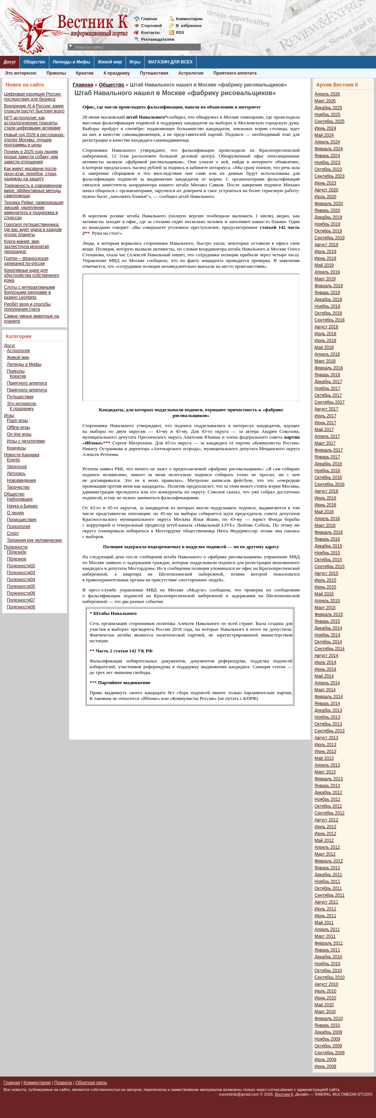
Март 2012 (325, 854)
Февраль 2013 (328, 778)
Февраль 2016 (328, 532)
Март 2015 (325, 607)
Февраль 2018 (328, 368)
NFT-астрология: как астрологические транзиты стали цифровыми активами (32, 122)
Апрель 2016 (327, 518)
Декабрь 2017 (328, 381)
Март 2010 (325, 1011)
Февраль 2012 (328, 861)
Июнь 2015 (325, 587)
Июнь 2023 (325, 183)
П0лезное (16, 559)
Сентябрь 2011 (329, 895)
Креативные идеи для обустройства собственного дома (31, 275)
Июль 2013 (325, 744)
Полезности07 (21, 600)
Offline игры (18, 427)
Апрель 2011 (327, 929)
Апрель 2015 (327, 600)
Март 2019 (325, 278)
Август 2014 (326, 655)
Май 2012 (324, 840)
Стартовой (151, 25)
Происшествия (21, 519)
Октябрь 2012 (328, 806)
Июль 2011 (325, 908)
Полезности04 (21, 579)
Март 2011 (325, 936)
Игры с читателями (26, 441)
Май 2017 (324, 429)
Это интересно (20, 73)
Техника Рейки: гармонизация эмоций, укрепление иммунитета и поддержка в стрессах (33, 210)
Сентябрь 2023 (329, 176)
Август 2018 (326, 326)
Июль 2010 (325, 991)
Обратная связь (91, 1082)
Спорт (13, 533)
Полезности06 (21, 593)
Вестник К (284, 1094)
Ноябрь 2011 (327, 881)
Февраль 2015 (328, 614)
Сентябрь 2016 (329, 484)
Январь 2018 (327, 374)
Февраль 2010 (328, 1018)
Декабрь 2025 (328, 107)
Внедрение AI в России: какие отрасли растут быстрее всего (34, 108)
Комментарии (189, 19)
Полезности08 (21, 606)
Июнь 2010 (325, 998)
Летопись (16, 473)
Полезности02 (21, 565)
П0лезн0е (16, 552)
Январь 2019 (327, 292)
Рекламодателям (155, 39)
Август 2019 (326, 244)
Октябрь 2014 (328, 641)
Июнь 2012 (325, 833)
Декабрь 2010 (328, 956)
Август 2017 (326, 409)
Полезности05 (21, 586)
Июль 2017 (325, 415)
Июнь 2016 (325, 504)
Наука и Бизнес (22, 506)
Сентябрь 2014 (329, 648)
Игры (135, 62)
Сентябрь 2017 (329, 402)
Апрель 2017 (327, 436)
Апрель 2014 (327, 683)
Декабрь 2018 (328, 299)
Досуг (10, 62)
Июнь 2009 (325, 1066)
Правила (63, 1082)
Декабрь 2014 (328, 628)
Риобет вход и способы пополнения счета (27, 307)
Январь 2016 (327, 539)
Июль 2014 (325, 662)
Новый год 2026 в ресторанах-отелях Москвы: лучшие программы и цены (34, 139)
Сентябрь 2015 (329, 566)
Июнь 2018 (325, 340)
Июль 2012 (325, 826)
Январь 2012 (327, 867)
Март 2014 (325, 689)
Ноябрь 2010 (327, 963)
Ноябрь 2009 (327, 1039)
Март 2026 (325, 100)
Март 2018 (325, 361)
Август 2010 (326, 984)
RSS (180, 32)
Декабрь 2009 (328, 1032)
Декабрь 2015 (328, 546)
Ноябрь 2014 (327, 635)
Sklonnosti (17, 466)
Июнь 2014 (325, 669)
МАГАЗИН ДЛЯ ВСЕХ (170, 62)
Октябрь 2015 (328, 559)
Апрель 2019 (327, 272)
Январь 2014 (327, 703)
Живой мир (110, 62)
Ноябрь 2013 (327, 717)
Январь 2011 (327, 950)
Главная (149, 19)
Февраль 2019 (328, 285)
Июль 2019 (325, 251)
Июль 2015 (325, 580)
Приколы (56, 73)
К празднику (117, 73)
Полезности (15, 547)
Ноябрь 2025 (327, 114)
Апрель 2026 (327, 94)
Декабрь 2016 (328, 463)
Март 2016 (325, 525)
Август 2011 (326, 902)
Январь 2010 (327, 1025)
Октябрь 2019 (328, 231)
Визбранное (189, 25)
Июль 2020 (325, 196)
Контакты (150, 32)
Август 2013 (326, 737)
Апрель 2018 (327, 354)
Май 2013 (324, 758)
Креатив (85, 73)
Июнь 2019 (325, 258)
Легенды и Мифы (71, 62)
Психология (18, 526)
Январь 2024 (327, 155)
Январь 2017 (327, 457)
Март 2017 (325, 443)
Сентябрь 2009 (329, 1052)
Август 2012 (326, 819)
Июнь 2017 (325, 422)
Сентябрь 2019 (329, 237)
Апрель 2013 (327, 765)
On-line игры (19, 434)
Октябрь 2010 (328, 970)
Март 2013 (325, 772)
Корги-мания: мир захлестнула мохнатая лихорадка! (26, 246)
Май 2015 (324, 593)
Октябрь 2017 (328, 395)
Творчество (18, 487)
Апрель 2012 (327, 847)
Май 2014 (324, 676)
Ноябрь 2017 (327, 388)
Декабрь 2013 (328, 710)
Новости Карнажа (21, 454)
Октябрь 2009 (328, 1045)
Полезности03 (21, 572)
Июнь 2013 (325, 751)
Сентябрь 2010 (329, 977)
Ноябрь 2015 (327, 552)
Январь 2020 (327, 210)
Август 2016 (326, 491)
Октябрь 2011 (328, 888)
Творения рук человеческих (34, 540)
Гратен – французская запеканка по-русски (26, 261)
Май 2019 (324, 265)
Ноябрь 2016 (327, 470)
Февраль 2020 (328, 203)
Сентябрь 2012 (329, 813)
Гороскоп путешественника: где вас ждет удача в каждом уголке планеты (33, 229)
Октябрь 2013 (328, 724)
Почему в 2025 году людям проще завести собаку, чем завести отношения (31, 156)
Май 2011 (324, 922)
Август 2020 (326, 189)
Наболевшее (20, 499)
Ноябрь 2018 (327, 306)
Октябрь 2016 (328, 477)
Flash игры (17, 420)
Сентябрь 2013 (329, 730)
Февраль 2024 (328, 148)
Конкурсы (16, 448)
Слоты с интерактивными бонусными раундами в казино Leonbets (29, 292)
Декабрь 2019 (328, 217)
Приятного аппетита (235, 73)
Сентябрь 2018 (329, 320)
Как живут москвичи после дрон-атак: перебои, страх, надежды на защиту (31, 173)
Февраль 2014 (328, 696)
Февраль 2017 (328, 450)
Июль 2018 (325, 333)
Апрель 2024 (327, 142)
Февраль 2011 (328, 943)
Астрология (191, 73)
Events (13, 459)
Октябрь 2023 (328, 169)
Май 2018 (324, 347)
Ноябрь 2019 (327, 224)
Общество (34, 62)
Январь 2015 (327, 621)
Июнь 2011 (325, 915)
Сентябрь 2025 (329, 121)
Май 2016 (324, 511)
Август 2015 (326, 573)
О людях (15, 512)
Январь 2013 (327, 785)
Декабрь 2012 (328, 792)
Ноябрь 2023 (327, 162)
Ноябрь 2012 (327, 799)
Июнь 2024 (325, 128)
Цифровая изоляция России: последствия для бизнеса (33, 97)
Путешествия (154, 73)
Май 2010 (324, 1004)
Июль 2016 (325, 498)
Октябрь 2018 (328, 313)
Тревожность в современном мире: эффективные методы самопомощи (33, 190)
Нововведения (21, 480)
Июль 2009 (325, 1059)
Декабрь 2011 (328, 874)
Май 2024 (324, 135)
